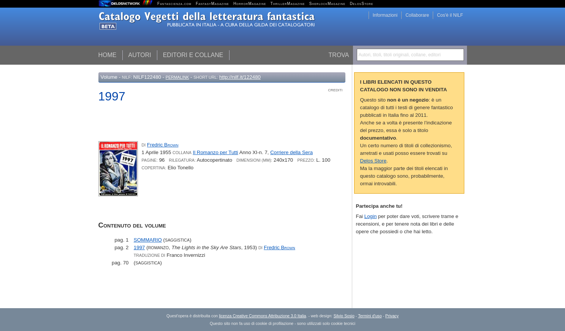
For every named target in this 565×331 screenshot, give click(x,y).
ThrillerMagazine (288, 4)
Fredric (163, 145)
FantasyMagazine (212, 4)
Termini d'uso (369, 315)
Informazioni (385, 15)
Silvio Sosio (344, 315)
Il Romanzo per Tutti (215, 152)
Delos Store (373, 161)
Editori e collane (193, 55)
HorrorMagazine (249, 4)
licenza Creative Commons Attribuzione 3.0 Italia (262, 315)
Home (107, 55)
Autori (139, 55)
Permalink (177, 77)
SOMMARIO (148, 240)
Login (370, 216)
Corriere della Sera (291, 152)
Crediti (335, 90)
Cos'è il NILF (450, 15)
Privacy (392, 315)
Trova (339, 55)
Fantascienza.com (174, 4)
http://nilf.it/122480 (240, 77)
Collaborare (417, 15)
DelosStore (362, 4)
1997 (139, 247)
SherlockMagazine (327, 4)
